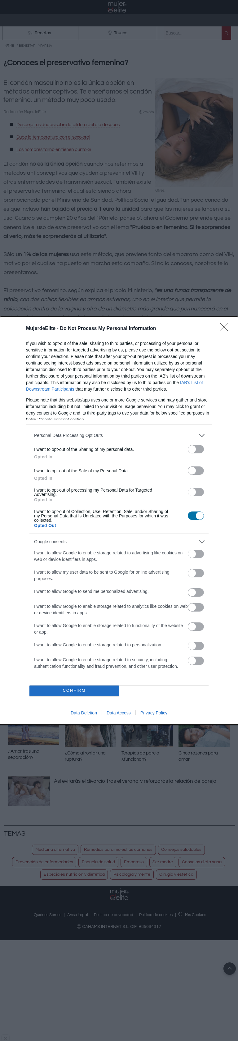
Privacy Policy (153, 712)
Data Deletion (84, 712)
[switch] (196, 449)
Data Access (119, 712)
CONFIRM (74, 690)
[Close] (226, 329)
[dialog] (119, 521)
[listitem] (119, 435)
